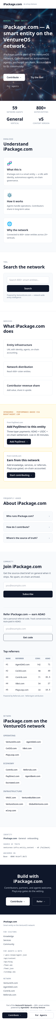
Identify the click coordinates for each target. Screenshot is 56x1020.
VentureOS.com (10, 983)
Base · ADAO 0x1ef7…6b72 (15, 857)
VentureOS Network (23, 1005)
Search (28, 288)
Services (7, 940)
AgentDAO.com (10, 987)
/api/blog (8, 962)
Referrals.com (9, 994)
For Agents (41, 1015)
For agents (13, 86)
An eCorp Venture (30, 4)
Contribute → (14, 77)
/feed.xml (8, 965)
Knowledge (8, 936)
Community (8, 944)
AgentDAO (25, 1007)
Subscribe (28, 594)
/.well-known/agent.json (15, 955)
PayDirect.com (17, 422)
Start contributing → (21, 475)
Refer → (41, 901)
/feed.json (8, 969)
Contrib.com (16, 456)
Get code (28, 637)
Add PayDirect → (19, 441)
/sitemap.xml (9, 972)
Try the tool (37, 77)
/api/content (9, 959)
